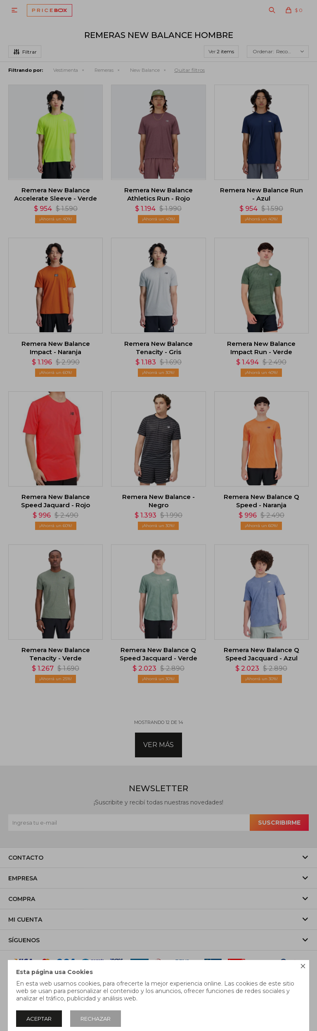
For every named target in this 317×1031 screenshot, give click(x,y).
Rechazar (95, 1018)
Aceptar (39, 1018)
